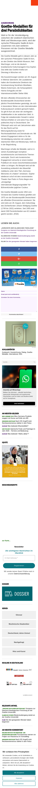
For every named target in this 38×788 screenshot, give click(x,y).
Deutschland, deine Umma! (19, 633)
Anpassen (19, 778)
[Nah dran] (36, 749)
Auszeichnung (15, 352)
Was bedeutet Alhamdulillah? (15, 426)
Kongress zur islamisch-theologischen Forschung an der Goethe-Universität (18, 230)
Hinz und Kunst (19, 651)
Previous (7, 682)
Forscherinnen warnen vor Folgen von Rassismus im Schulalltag (19, 734)
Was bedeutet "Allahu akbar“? (15, 434)
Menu (34, 3)
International (13, 354)
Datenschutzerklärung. (22, 574)
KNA (20, 354)
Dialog (23, 352)
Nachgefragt (19, 642)
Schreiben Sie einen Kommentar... (19, 304)
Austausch (6, 352)
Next (30, 682)
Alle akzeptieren (19, 772)
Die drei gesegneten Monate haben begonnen (19, 241)
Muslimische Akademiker (19, 624)
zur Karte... (6, 540)
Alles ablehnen (19, 783)
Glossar (19, 615)
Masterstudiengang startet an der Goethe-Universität (18, 237)
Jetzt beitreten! (19, 403)
